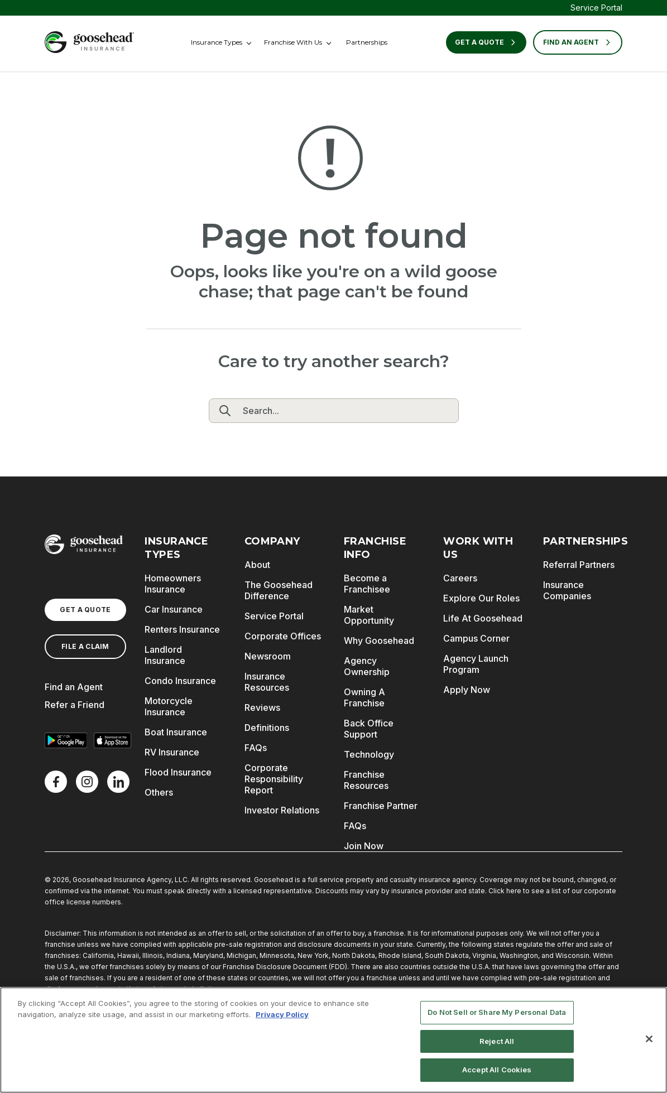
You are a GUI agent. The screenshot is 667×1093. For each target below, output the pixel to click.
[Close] (649, 1039)
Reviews (262, 707)
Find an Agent (74, 686)
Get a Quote (486, 42)
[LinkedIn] (118, 782)
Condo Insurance (180, 680)
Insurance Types (216, 42)
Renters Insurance (182, 629)
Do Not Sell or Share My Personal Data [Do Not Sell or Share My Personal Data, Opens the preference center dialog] (497, 1012)
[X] (87, 782)
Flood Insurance (178, 772)
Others (159, 792)
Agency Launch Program (475, 664)
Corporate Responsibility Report (273, 779)
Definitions (266, 727)
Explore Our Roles (481, 598)
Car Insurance (174, 609)
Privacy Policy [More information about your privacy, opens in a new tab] (282, 1014)
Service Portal (596, 7)
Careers (460, 578)
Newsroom (267, 656)
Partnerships (366, 42)
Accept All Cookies (496, 1069)
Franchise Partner (381, 805)
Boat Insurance (176, 732)
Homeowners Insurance (173, 583)
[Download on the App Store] (113, 740)
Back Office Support (369, 729)
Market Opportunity (369, 615)
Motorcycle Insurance (169, 706)
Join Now (363, 845)
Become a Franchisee (367, 583)
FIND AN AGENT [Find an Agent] (577, 42)
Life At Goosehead (482, 618)
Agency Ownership (367, 666)
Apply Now (466, 689)
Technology (369, 754)
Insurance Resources (266, 682)
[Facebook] (56, 782)
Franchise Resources (366, 780)
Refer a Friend (74, 704)
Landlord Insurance (165, 655)
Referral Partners (579, 564)
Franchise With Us (293, 42)
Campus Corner (476, 638)
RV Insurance (172, 752)
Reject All (496, 1041)
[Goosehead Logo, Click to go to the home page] (89, 42)
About (257, 564)
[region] (333, 1040)
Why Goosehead (379, 640)
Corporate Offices (282, 636)
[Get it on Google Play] (66, 740)
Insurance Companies (567, 590)
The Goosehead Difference (278, 590)
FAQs (255, 747)
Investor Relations (281, 810)
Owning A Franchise (364, 697)
